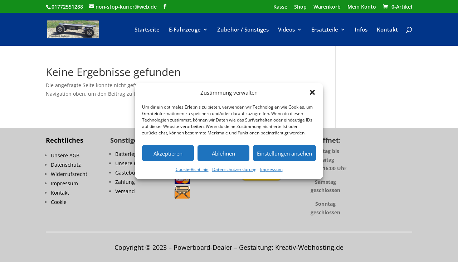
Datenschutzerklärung (234, 169)
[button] (312, 92)
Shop (300, 7)
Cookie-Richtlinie (192, 169)
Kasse (280, 7)
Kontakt (387, 30)
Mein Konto (361, 7)
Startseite (147, 30)
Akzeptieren (168, 153)
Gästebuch (128, 172)
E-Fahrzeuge (185, 30)
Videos (286, 30)
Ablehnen (223, 153)
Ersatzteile (324, 30)
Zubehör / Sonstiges (243, 30)
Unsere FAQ (129, 163)
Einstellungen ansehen (284, 153)
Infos (361, 30)
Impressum (271, 169)
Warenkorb (327, 7)
